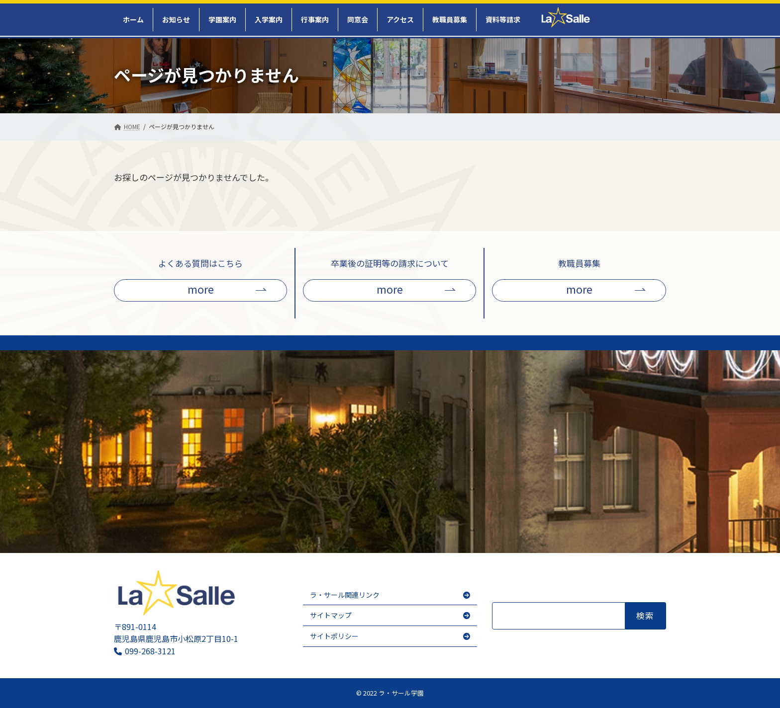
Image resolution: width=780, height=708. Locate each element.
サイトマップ (331, 615)
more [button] (201, 289)
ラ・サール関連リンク (345, 595)
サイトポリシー (334, 636)
